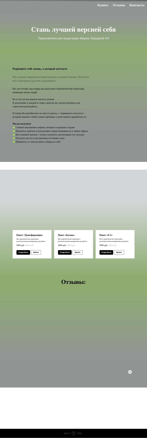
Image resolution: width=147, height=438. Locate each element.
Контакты (136, 5)
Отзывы (119, 5)
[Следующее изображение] (130, 372)
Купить (102, 5)
